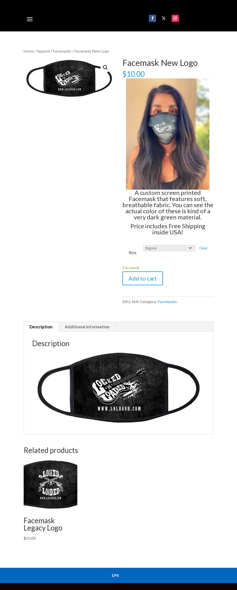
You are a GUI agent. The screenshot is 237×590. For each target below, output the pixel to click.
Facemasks (62, 51)
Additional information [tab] (87, 326)
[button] (105, 68)
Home (29, 51)
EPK (115, 575)
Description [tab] (41, 326)
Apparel (43, 51)
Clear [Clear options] (203, 248)
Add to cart (143, 278)
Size (133, 252)
